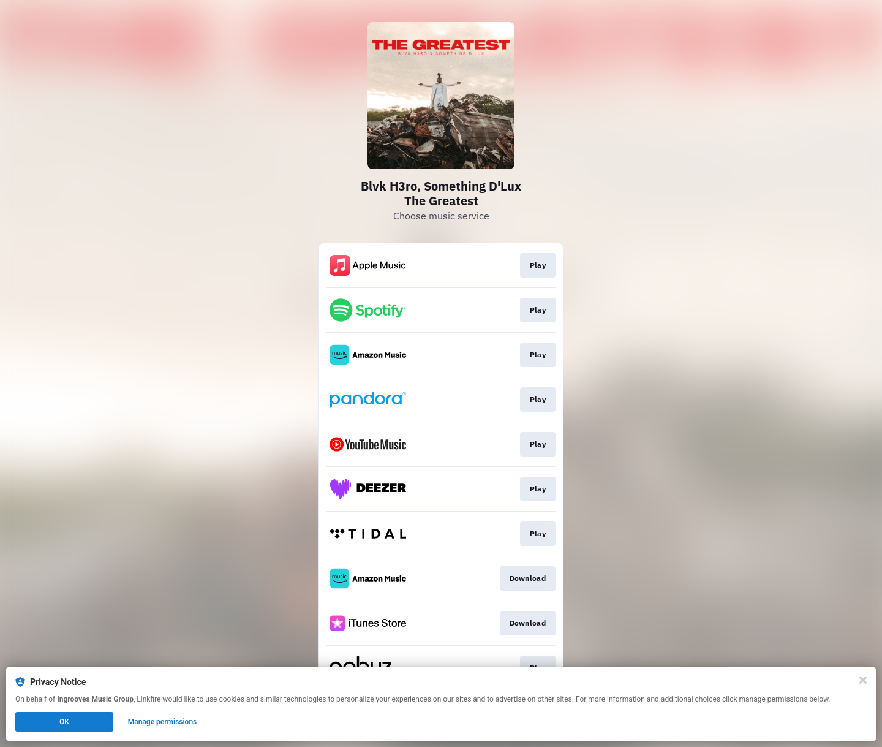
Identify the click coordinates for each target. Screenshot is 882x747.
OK (64, 722)
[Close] (863, 680)
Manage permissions (162, 722)
